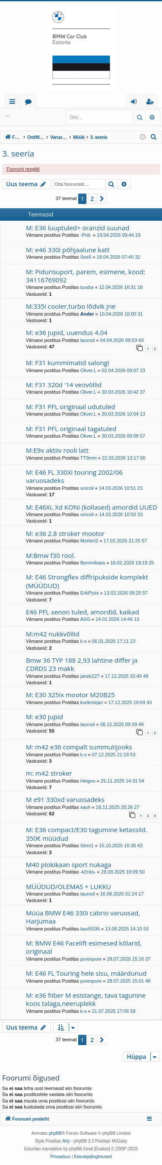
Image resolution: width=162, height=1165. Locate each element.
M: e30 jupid (44, 716)
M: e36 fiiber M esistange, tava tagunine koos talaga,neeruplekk (86, 999)
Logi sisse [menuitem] (135, 102)
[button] (102, 199)
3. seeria (18, 153)
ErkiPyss (89, 592)
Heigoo (87, 780)
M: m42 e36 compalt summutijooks (79, 746)
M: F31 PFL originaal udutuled (70, 406)
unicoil (87, 488)
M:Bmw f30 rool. (51, 555)
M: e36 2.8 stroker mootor (65, 533)
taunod (87, 340)
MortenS (89, 540)
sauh (85, 807)
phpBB (55, 1133)
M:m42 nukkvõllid (52, 633)
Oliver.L (88, 370)
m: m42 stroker (49, 773)
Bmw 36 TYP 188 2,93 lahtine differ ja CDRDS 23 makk (81, 664)
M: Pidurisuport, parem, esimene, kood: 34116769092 (85, 275)
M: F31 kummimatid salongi (67, 362)
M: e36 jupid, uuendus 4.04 (67, 332)
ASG (85, 619)
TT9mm (88, 457)
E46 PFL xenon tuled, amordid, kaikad (82, 612)
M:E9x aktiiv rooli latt (57, 450)
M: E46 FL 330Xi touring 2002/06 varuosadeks (74, 476)
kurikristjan (91, 702)
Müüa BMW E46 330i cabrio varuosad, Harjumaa (83, 916)
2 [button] (92, 198)
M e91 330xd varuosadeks (65, 799)
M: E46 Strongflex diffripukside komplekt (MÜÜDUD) (87, 581)
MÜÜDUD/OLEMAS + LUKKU (68, 886)
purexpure (91, 958)
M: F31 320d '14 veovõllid (64, 384)
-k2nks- (88, 871)
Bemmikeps (92, 562)
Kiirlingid (14, 102)
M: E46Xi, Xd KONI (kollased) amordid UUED (91, 507)
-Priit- (86, 235)
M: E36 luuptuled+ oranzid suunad (77, 227)
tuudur (87, 287)
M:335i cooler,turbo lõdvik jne (71, 306)
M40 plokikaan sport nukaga (68, 864)
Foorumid (30, 102)
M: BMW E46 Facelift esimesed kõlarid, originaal (84, 947)
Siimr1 (87, 845)
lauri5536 (90, 928)
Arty (66, 1141)
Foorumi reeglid (22, 169)
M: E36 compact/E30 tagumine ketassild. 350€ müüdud (86, 833)
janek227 (90, 676)
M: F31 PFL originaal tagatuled (71, 428)
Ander (87, 313)
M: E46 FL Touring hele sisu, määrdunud (86, 973)
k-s (83, 641)
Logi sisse (21, 115)
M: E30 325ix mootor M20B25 (70, 694)
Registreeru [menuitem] (151, 102)
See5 (86, 257)
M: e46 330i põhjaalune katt (67, 249)
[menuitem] (154, 137)
